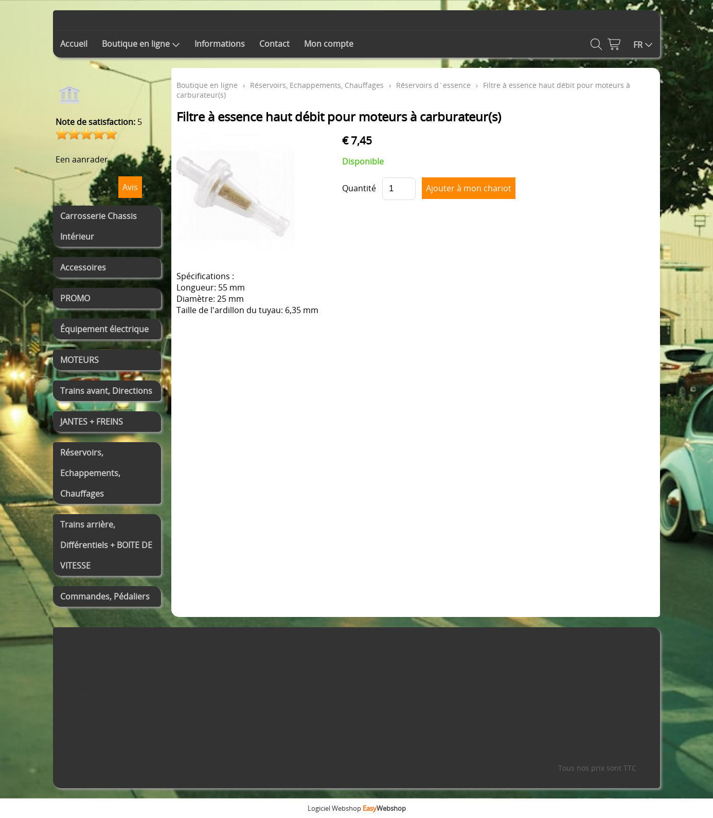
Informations (219, 43)
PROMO (75, 298)
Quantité (359, 188)
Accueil (73, 43)
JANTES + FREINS (91, 421)
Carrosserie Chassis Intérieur (98, 226)
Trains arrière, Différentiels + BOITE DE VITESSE (106, 545)
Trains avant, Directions (106, 390)
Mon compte (328, 43)
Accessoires (83, 267)
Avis (130, 187)
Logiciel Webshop (357, 808)
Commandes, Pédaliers (105, 596)
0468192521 (97, 744)
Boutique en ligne (141, 43)
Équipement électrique (104, 329)
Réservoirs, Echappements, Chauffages (90, 473)
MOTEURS (79, 360)
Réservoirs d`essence (433, 85)
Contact (274, 43)
